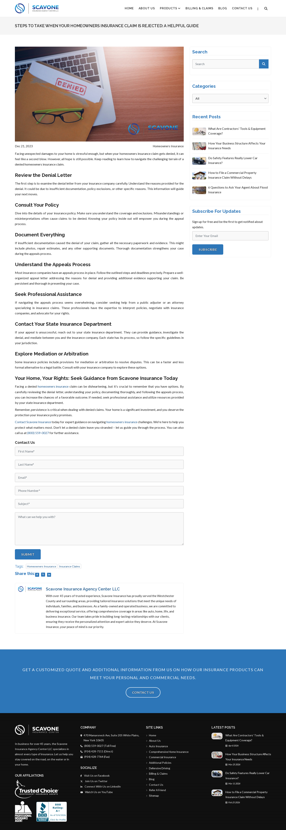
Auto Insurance (157, 746)
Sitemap (152, 796)
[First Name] (99, 450)
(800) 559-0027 (44, 432)
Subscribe (208, 249)
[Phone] (99, 490)
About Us (147, 8)
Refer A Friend (156, 790)
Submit (27, 554)
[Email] (99, 477)
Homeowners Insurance (42, 566)
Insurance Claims (70, 566)
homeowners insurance (53, 386)
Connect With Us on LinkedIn (100, 787)
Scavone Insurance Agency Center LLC (84, 588)
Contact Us (242, 8)
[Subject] (99, 503)
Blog (222, 8)
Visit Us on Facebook (95, 775)
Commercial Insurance (161, 757)
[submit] (264, 63)
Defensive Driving (158, 768)
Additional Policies (159, 763)
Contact (20, 422)
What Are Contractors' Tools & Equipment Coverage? (237, 131)
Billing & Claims (199, 8)
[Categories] (230, 98)
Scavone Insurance (39, 422)
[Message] (99, 528)
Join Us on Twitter (94, 781)
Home (151, 735)
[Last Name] (99, 464)
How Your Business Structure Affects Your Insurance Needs (237, 145)
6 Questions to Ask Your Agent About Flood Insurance (238, 189)
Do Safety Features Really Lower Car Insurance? (233, 160)
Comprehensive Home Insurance (168, 751)
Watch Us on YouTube (96, 792)
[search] (230, 63)
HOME (129, 8)
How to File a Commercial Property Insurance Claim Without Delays (232, 175)
